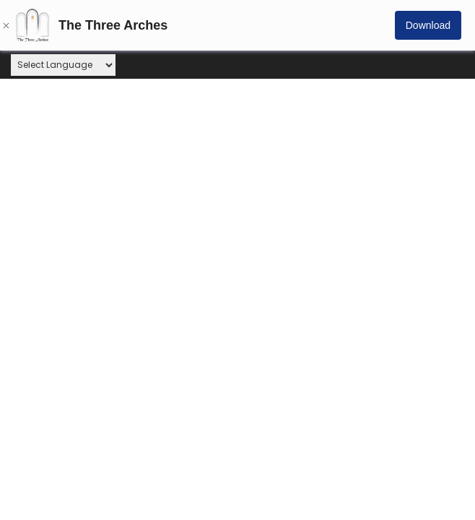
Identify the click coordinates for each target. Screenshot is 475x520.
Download (428, 25)
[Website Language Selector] (63, 65)
